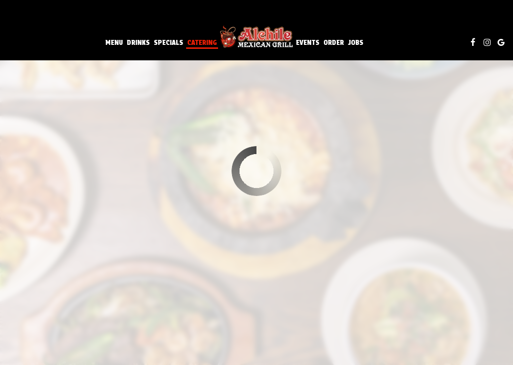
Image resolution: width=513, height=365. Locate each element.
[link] (256, 36)
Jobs (355, 42)
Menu (114, 42)
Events (307, 42)
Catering (202, 42)
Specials (168, 42)
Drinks (138, 42)
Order (333, 42)
